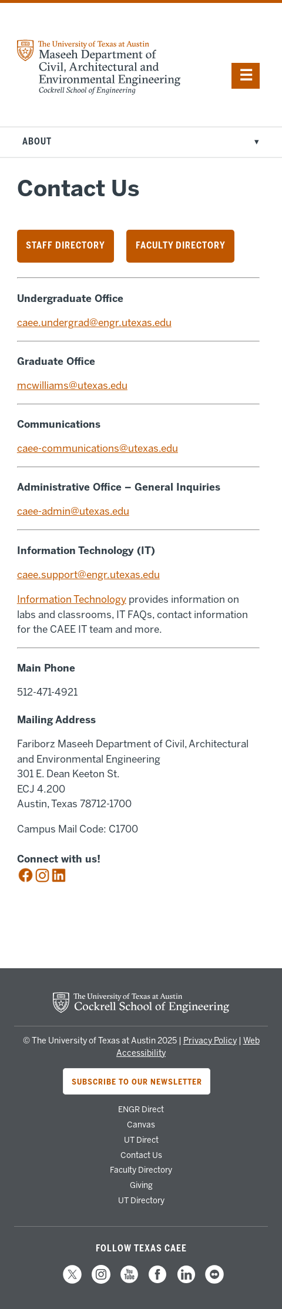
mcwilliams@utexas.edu (72, 385)
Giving (141, 1185)
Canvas (141, 1124)
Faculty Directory (181, 245)
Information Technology (71, 599)
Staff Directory (65, 245)
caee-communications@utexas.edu (97, 448)
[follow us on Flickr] (214, 1282)
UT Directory (141, 1200)
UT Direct (141, 1139)
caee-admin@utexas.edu (73, 511)
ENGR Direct (141, 1109)
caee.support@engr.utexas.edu (88, 574)
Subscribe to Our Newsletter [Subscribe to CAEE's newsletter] (137, 1081)
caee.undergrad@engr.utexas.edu (94, 322)
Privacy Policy (210, 1041)
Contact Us (141, 1155)
